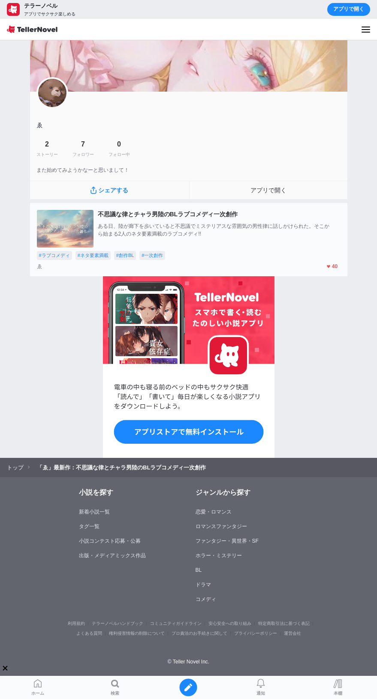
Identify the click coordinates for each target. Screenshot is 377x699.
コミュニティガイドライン (176, 623)
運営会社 (292, 633)
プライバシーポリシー (255, 633)
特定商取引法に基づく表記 (284, 623)
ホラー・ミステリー (219, 556)
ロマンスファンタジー (221, 526)
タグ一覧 (89, 526)
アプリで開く (348, 9)
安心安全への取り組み (229, 623)
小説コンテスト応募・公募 (110, 541)
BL (199, 570)
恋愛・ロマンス (214, 512)
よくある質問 (89, 633)
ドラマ (203, 585)
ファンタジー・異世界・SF (227, 541)
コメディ (206, 599)
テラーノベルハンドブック (117, 623)
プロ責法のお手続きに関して (199, 633)
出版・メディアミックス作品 (112, 556)
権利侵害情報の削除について (137, 633)
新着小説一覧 (94, 512)
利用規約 (76, 623)
